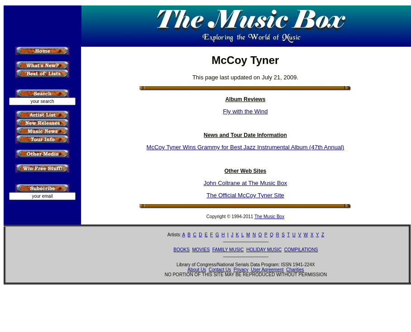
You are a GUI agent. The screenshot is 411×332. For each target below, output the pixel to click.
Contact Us (220, 269)
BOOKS (181, 249)
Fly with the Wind (245, 111)
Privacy (241, 269)
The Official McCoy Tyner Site (245, 195)
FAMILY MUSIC (228, 249)
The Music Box (269, 216)
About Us (196, 269)
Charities (295, 269)
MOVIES (201, 249)
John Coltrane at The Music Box (245, 183)
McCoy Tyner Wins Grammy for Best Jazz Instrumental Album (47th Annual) (245, 147)
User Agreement (267, 269)
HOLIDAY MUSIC (264, 249)
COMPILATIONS (301, 249)
